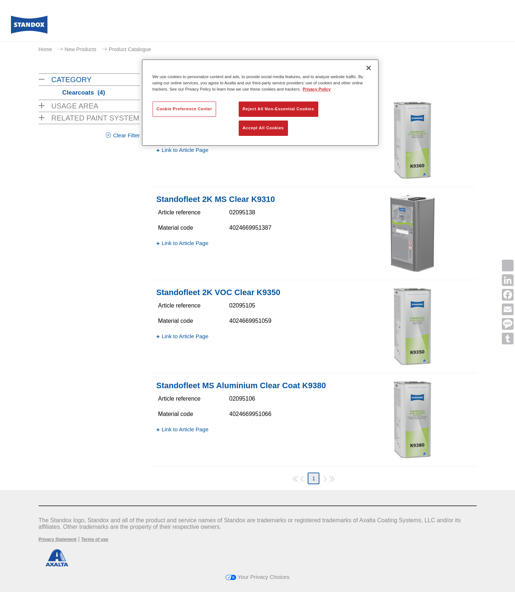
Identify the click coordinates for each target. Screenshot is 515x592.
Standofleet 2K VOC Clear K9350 (218, 292)
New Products (80, 49)
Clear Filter (126, 135)
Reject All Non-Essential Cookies (278, 109)
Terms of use (94, 539)
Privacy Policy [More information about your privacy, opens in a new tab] (317, 89)
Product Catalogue (130, 49)
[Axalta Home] (29, 26)
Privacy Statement (58, 539)
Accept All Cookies (263, 128)
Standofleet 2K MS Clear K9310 (215, 199)
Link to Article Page (185, 150)
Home (45, 49)
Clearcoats (83, 92)
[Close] (369, 68)
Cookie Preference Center (184, 109)
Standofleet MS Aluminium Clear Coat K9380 (241, 385)
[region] (260, 102)
